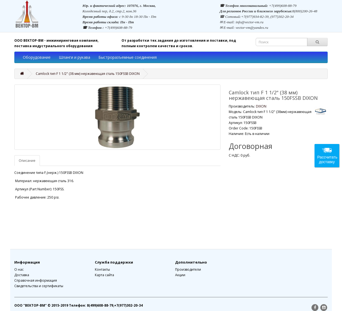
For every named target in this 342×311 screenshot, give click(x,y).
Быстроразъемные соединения (127, 57)
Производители (188, 269)
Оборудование (37, 57)
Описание (27, 160)
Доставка (21, 275)
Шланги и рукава (74, 57)
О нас (19, 269)
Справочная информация (35, 280)
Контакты (102, 269)
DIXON (261, 106)
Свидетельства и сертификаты (38, 286)
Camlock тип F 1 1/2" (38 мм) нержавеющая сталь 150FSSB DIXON (88, 73)
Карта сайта (104, 275)
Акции (180, 275)
